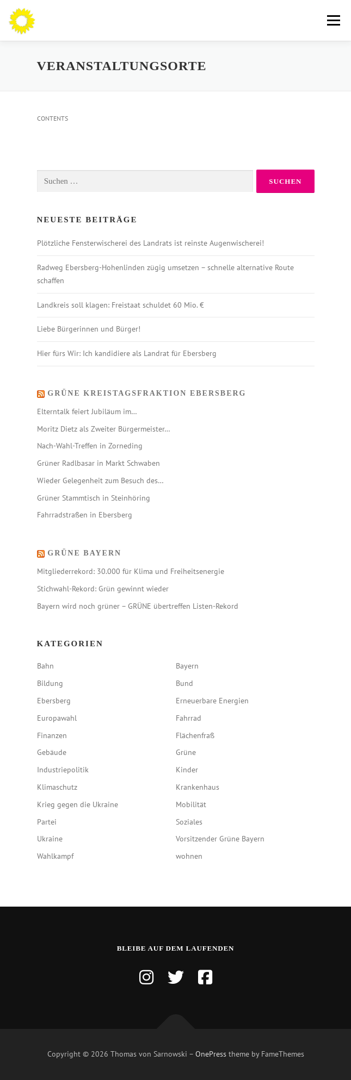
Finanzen (52, 735)
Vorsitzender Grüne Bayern (220, 839)
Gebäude (51, 752)
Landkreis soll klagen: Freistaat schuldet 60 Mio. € (120, 305)
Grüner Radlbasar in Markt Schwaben (98, 463)
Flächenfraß (195, 735)
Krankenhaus (197, 787)
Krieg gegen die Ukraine (77, 804)
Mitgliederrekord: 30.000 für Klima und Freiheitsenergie (130, 571)
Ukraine (50, 839)
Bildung (50, 683)
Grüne (186, 752)
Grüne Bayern (84, 553)
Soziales (189, 822)
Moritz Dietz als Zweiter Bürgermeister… (103, 429)
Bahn (45, 666)
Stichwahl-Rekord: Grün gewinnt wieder (103, 589)
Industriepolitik (63, 770)
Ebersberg (54, 701)
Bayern (187, 666)
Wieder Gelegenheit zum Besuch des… (100, 480)
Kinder (187, 770)
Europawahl (57, 718)
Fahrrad (188, 718)
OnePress (210, 1054)
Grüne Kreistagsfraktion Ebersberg (146, 393)
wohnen (189, 856)
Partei (47, 822)
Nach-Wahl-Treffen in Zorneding (90, 446)
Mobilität (191, 804)
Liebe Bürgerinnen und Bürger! (88, 329)
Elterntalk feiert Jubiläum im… (87, 411)
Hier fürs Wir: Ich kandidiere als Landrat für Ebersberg (127, 353)
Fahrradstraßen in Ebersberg (84, 515)
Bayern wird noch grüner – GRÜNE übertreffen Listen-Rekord (137, 606)
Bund (184, 683)
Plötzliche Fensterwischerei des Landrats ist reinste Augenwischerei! (150, 243)
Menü (332, 20)
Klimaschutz (57, 787)
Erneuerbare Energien (212, 701)
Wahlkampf (55, 856)
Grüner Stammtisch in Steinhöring (93, 498)
